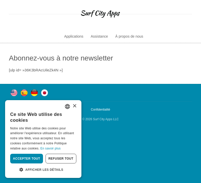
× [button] (74, 106)
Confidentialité (100, 109)
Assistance (99, 36)
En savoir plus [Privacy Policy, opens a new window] (50, 148)
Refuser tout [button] (60, 158)
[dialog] (43, 139)
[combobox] (67, 106)
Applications (73, 36)
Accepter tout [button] (26, 158)
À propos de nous (129, 36)
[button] (43, 170)
